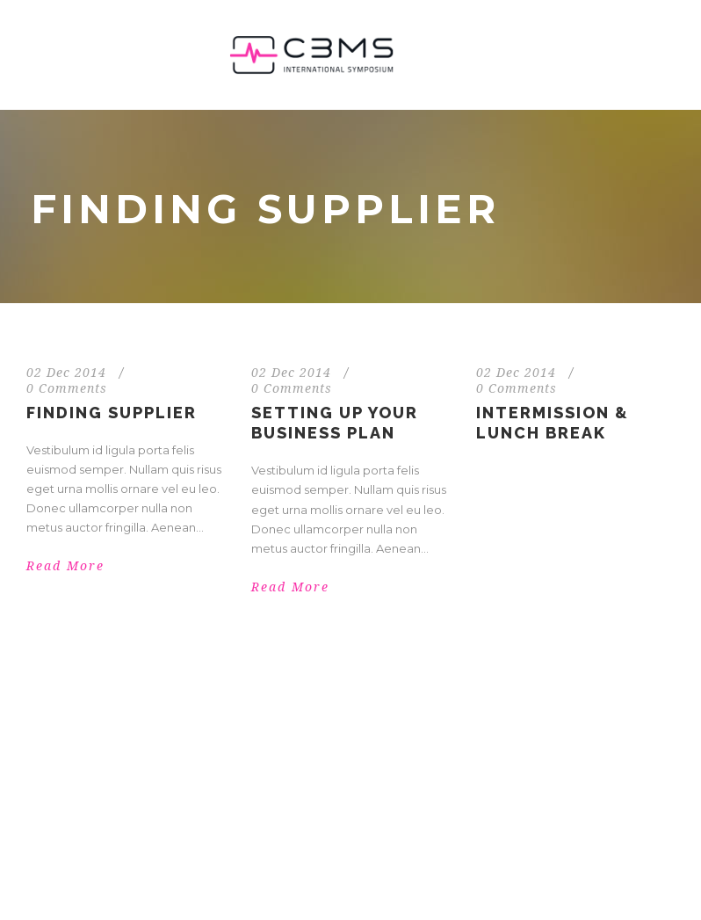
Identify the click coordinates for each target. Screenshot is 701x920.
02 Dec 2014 (66, 373)
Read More (65, 566)
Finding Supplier (111, 412)
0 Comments (66, 388)
